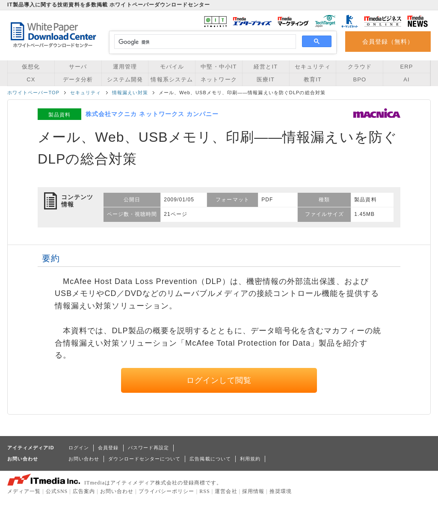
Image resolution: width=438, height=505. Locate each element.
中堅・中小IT (219, 66)
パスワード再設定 (148, 447)
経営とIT (266, 66)
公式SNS (57, 491)
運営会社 (226, 491)
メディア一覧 (24, 491)
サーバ (78, 66)
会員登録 (108, 447)
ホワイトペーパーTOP (33, 92)
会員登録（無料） (388, 41)
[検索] (203, 42)
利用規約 (250, 458)
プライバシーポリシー (167, 491)
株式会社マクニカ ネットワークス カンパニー (152, 114)
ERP (406, 66)
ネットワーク (219, 79)
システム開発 (125, 79)
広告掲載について (210, 458)
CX (31, 79)
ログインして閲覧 (219, 380)
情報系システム (171, 79)
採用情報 (253, 491)
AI (406, 79)
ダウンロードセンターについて (144, 458)
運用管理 (125, 66)
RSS (204, 491)
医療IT (266, 79)
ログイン (78, 447)
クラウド (360, 66)
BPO (359, 79)
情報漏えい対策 (130, 92)
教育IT (313, 79)
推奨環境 (280, 491)
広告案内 (84, 491)
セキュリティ (313, 66)
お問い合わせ (83, 458)
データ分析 (78, 79)
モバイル (172, 66)
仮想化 (31, 66)
